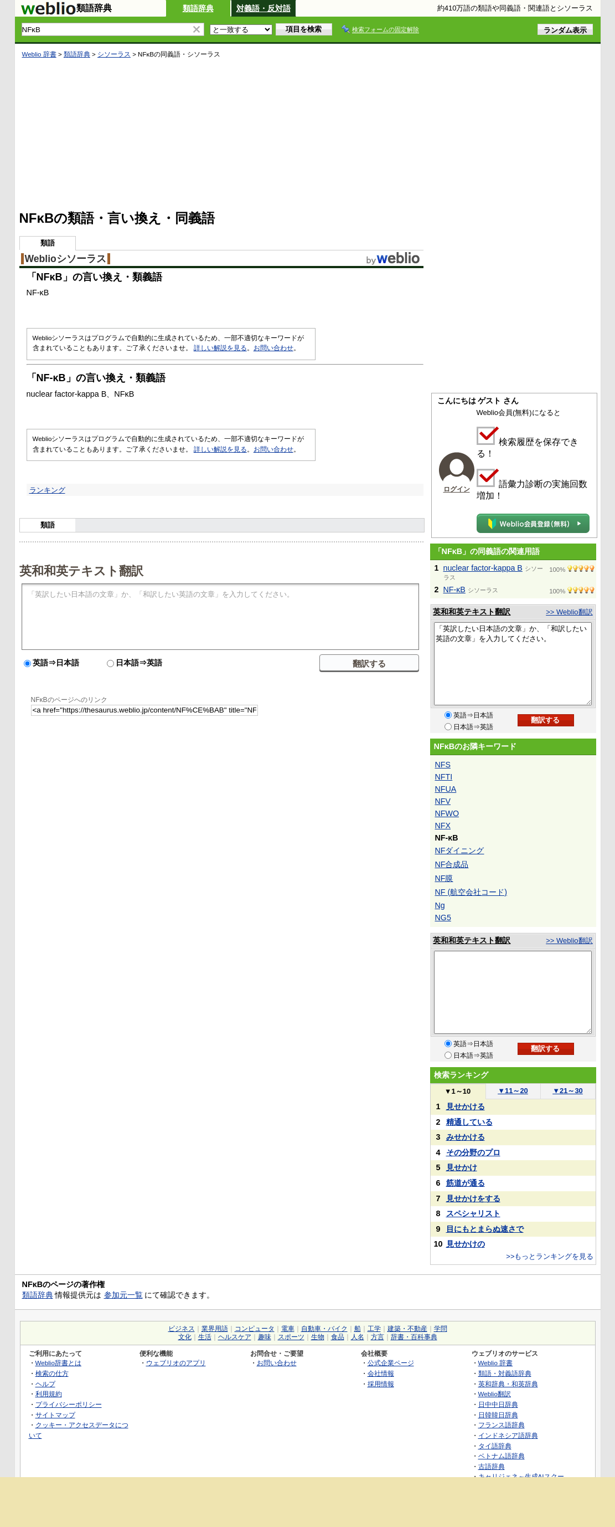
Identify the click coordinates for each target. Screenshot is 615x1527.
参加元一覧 (123, 1294)
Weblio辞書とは (58, 1362)
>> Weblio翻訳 (569, 612)
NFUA (446, 789)
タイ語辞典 (494, 1445)
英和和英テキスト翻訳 (81, 570)
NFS (443, 764)
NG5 (443, 917)
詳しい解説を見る (220, 348)
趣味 (264, 1337)
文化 (185, 1337)
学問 (440, 1328)
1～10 (458, 1091)
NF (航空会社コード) (471, 892)
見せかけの (465, 1243)
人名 (357, 1337)
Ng (440, 905)
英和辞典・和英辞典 (508, 1383)
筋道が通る (465, 1182)
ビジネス (181, 1328)
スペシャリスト (473, 1213)
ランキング (47, 490)
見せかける (465, 1106)
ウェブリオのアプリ (176, 1362)
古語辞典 (491, 1466)
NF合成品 (452, 864)
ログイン (456, 489)
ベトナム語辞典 (501, 1455)
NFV (443, 801)
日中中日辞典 (498, 1404)
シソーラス (114, 54)
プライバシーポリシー (68, 1404)
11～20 (513, 1091)
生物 (317, 1337)
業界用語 (214, 1328)
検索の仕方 (52, 1373)
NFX (443, 825)
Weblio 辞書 (39, 54)
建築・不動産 (407, 1328)
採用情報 (381, 1383)
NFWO (447, 813)
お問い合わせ (273, 348)
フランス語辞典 (501, 1424)
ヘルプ (45, 1383)
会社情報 (381, 1373)
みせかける (465, 1137)
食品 (337, 1337)
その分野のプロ (473, 1152)
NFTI (444, 776)
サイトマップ (55, 1414)
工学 (374, 1328)
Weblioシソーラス (65, 258)
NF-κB (454, 589)
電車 (287, 1328)
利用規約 (48, 1393)
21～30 (567, 1091)
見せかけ (461, 1167)
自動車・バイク (324, 1328)
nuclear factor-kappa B (483, 567)
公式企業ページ (391, 1362)
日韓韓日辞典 (498, 1414)
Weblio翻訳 (494, 1393)
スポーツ (291, 1337)
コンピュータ (255, 1328)
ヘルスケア (234, 1337)
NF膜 (444, 878)
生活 (204, 1337)
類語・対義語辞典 (504, 1373)
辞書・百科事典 (414, 1337)
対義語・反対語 (263, 8)
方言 (377, 1337)
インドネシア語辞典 (508, 1435)
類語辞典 (198, 8)
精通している (469, 1122)
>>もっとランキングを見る (549, 1256)
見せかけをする (473, 1198)
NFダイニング (459, 850)
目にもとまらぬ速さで (485, 1228)
